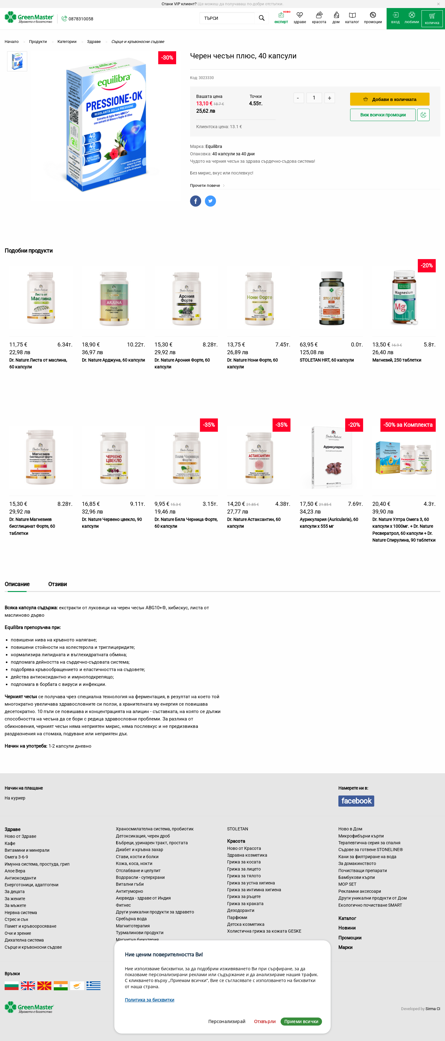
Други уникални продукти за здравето (155, 911)
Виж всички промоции (383, 115)
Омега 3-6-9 (16, 856)
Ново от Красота (244, 848)
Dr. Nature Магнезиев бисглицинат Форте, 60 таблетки (32, 526)
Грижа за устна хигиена (251, 882)
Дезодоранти (240, 910)
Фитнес (123, 905)
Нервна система (21, 912)
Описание (17, 584)
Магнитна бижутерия (137, 939)
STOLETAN (237, 828)
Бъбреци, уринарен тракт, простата (152, 842)
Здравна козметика (247, 855)
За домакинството (357, 863)
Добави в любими (424, 116)
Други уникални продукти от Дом (372, 898)
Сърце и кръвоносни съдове (33, 947)
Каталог (347, 918)
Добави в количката (390, 99)
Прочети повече (207, 185)
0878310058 (81, 18)
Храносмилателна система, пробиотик (155, 828)
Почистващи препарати (362, 870)
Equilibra (214, 146)
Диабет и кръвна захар (139, 849)
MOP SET (347, 884)
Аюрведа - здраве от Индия (143, 898)
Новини (347, 928)
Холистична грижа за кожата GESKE (264, 931)
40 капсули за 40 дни (233, 153)
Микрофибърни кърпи (361, 835)
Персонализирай (226, 1021)
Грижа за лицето (244, 869)
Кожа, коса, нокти (134, 863)
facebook (356, 801)
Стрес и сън (16, 919)
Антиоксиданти (20, 877)
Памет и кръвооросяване (30, 926)
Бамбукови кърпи (356, 877)
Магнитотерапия (133, 925)
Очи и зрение (18, 933)
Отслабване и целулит (138, 870)
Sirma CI (433, 1008)
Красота (236, 841)
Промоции (350, 938)
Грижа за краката (245, 903)
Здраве (12, 829)
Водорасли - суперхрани (140, 877)
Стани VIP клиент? (179, 4)
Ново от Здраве (20, 836)
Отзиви (57, 584)
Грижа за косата (244, 861)
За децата (15, 891)
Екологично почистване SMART (370, 905)
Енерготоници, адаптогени (31, 884)
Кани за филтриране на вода (367, 856)
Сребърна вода (131, 918)
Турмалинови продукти (139, 932)
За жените (15, 898)
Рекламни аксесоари (359, 891)
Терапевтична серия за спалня (369, 842)
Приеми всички (301, 1021)
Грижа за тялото (244, 875)
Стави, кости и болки (137, 856)
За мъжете (15, 905)
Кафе (10, 843)
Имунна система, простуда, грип (37, 864)
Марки (345, 947)
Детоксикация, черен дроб (143, 835)
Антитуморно (129, 891)
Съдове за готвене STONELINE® (370, 849)
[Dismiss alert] (438, 4)
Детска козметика (246, 924)
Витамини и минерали (27, 850)
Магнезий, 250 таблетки (396, 360)
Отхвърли (265, 1021)
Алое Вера (15, 870)
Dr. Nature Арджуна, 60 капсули (113, 360)
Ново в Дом (350, 828)
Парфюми (237, 917)
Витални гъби (130, 884)
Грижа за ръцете (244, 896)
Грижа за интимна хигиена (254, 889)
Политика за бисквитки (149, 1000)
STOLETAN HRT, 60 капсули (327, 360)
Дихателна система (24, 940)
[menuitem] (432, 18)
